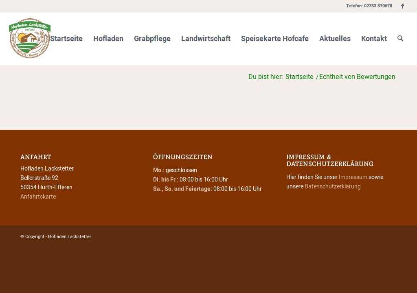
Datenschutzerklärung (333, 186)
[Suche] (400, 39)
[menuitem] (66, 39)
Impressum (353, 177)
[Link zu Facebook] (403, 6)
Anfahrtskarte (38, 196)
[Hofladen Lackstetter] (29, 39)
